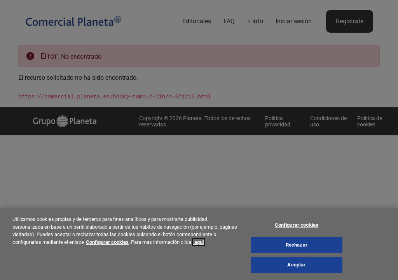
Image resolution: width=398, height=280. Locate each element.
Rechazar (296, 246)
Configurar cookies (107, 244)
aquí (198, 244)
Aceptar (296, 267)
